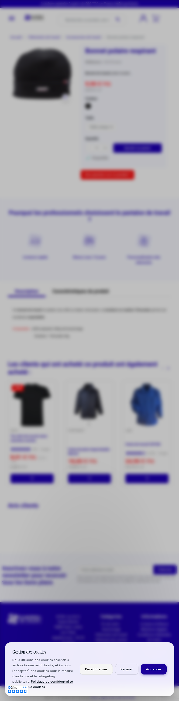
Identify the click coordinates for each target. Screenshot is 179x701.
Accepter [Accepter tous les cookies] (154, 669)
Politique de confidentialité (52, 681)
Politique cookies (32, 687)
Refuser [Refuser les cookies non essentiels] (126, 669)
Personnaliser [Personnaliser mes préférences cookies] (96, 669)
